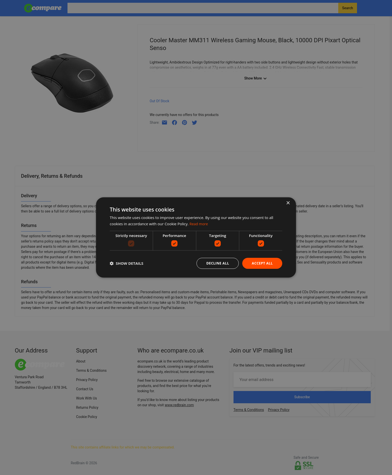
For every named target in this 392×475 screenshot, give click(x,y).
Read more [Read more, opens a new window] (199, 223)
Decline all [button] (217, 263)
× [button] (288, 203)
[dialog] (196, 237)
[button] (126, 263)
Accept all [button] (262, 263)
